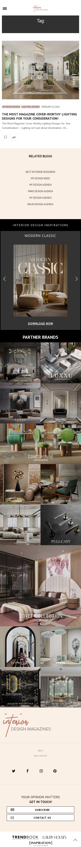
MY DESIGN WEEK (40, 178)
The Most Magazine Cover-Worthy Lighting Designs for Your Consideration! (39, 116)
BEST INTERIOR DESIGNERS (40, 172)
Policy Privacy (40, 756)
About (40, 750)
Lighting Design (30, 106)
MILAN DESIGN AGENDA (40, 204)
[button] (76, 278)
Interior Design (11, 106)
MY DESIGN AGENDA (40, 184)
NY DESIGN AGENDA (40, 197)
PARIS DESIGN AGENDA (40, 191)
